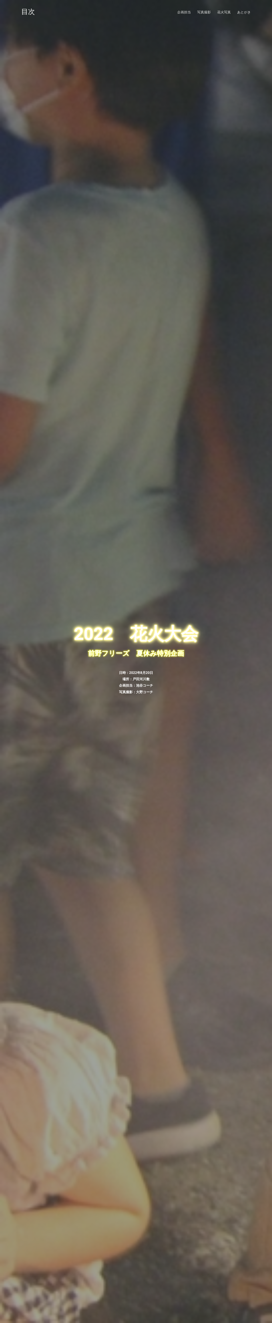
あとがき (244, 12)
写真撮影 (204, 12)
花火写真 (224, 12)
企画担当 (184, 12)
